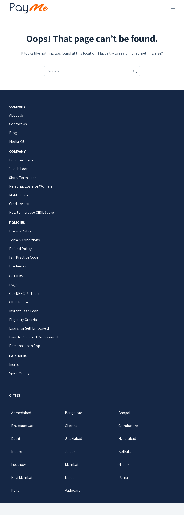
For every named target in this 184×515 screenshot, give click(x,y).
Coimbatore (128, 425)
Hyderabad (127, 438)
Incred (14, 364)
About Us (16, 115)
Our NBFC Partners (24, 293)
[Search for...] (87, 71)
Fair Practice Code (23, 257)
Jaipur (70, 451)
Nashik (123, 464)
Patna (123, 477)
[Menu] (173, 8)
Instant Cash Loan (23, 311)
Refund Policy (20, 248)
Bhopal (124, 412)
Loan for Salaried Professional (33, 337)
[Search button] (135, 71)
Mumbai (71, 464)
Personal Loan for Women (30, 186)
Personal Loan (21, 160)
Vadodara (72, 490)
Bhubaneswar (22, 425)
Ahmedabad (21, 412)
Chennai (71, 425)
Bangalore (73, 412)
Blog (13, 132)
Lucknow (18, 464)
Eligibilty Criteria (23, 319)
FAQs (13, 284)
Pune (15, 490)
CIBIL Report (19, 302)
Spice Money (19, 373)
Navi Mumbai (21, 477)
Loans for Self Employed (29, 328)
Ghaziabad (73, 438)
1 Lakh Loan (18, 168)
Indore (16, 451)
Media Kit (16, 141)
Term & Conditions (24, 240)
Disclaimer (18, 266)
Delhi (15, 438)
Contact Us (18, 123)
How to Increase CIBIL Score (31, 212)
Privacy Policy (20, 231)
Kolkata (124, 451)
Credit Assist (19, 203)
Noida (70, 477)
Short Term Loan (23, 177)
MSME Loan (18, 195)
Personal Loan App (24, 345)
